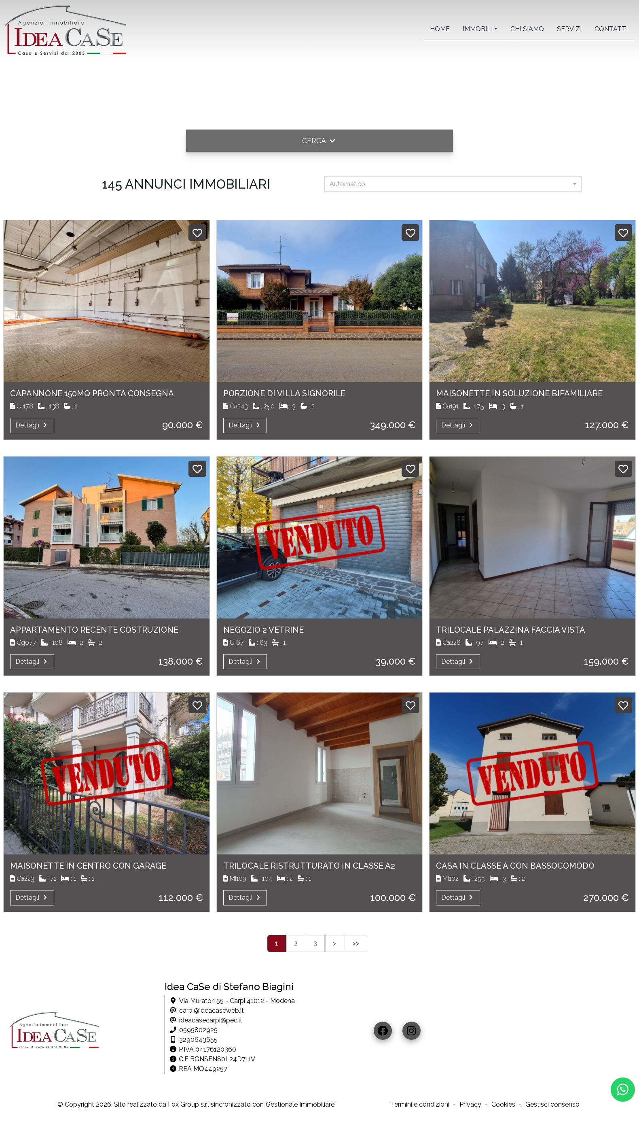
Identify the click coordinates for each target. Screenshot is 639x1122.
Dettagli (32, 425)
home (440, 29)
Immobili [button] (478, 29)
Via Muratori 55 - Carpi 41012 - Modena (237, 1001)
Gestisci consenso (552, 1104)
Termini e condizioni (420, 1104)
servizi (569, 29)
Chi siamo (527, 29)
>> (356, 943)
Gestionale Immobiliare (300, 1104)
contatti (611, 29)
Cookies (503, 1104)
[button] (319, 141)
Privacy (470, 1104)
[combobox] (453, 184)
